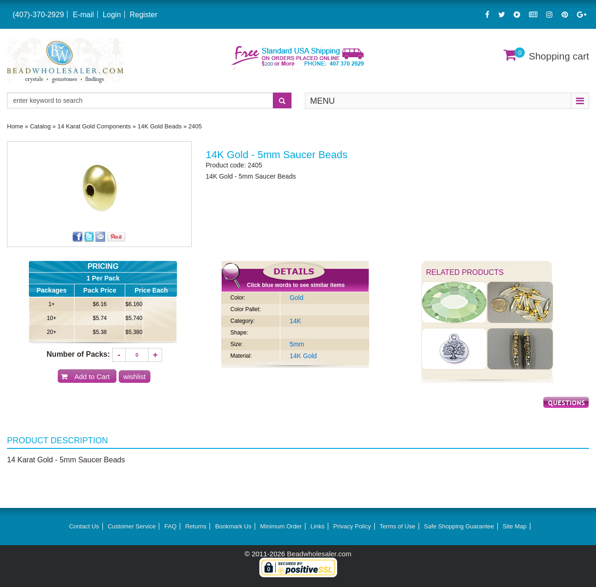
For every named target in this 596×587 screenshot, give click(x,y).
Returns (196, 526)
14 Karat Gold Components (94, 126)
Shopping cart (558, 56)
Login (111, 15)
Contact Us (84, 526)
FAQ (170, 526)
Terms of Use (397, 526)
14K (295, 321)
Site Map (514, 526)
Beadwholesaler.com (319, 554)
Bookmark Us (233, 526)
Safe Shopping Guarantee (459, 526)
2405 (195, 126)
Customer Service (132, 526)
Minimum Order (281, 526)
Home (15, 126)
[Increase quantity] (155, 355)
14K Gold (303, 356)
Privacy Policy (352, 526)
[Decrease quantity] (119, 355)
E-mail (83, 15)
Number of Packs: (78, 354)
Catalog (40, 126)
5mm (297, 344)
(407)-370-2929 (38, 15)
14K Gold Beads (159, 126)
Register (143, 15)
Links (318, 526)
